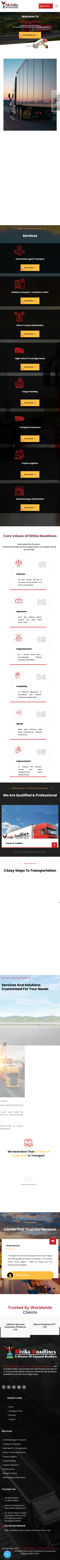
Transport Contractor (12, 1444)
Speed (19, 723)
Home (11, 1407)
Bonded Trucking (10, 1473)
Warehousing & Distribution (14, 1477)
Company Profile (15, 1411)
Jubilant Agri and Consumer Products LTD (15, 1327)
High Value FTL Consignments (15, 1448)
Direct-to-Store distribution (14, 1452)
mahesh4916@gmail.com (14, 1505)
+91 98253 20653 (11, 1500)
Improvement (23, 761)
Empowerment (24, 648)
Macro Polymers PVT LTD (45, 1325)
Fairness (20, 574)
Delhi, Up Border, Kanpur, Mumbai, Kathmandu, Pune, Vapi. (27, 1530)
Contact (12, 1419)
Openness (21, 611)
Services (12, 1415)
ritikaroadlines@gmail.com (15, 1508)
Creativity (21, 686)
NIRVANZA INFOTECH (30, 1553)
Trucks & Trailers (14, 843)
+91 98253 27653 (11, 1498)
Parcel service (9, 1469)
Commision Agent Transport (14, 1440)
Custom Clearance (10, 1465)
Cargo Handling (9, 1461)
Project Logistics (10, 1456)
